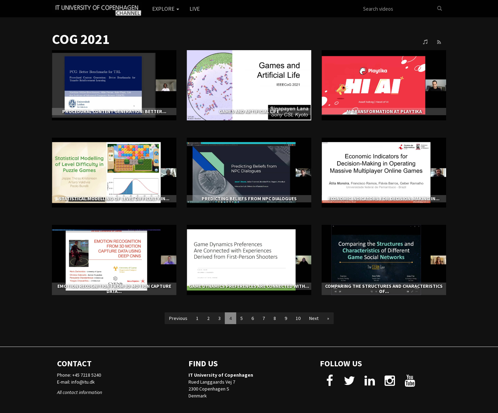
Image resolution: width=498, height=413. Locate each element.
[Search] (439, 8)
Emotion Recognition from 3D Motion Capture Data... (114, 288)
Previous (178, 318)
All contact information (79, 392)
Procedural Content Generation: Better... (114, 111)
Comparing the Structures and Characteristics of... (384, 288)
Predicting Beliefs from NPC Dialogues (249, 198)
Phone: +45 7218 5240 (79, 375)
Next (314, 318)
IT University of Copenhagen (220, 375)
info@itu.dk (83, 382)
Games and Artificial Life (249, 111)
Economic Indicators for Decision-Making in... (384, 198)
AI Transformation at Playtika (384, 111)
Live (195, 8)
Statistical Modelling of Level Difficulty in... (114, 198)
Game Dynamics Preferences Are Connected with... (249, 286)
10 (298, 318)
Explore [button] (165, 8)
